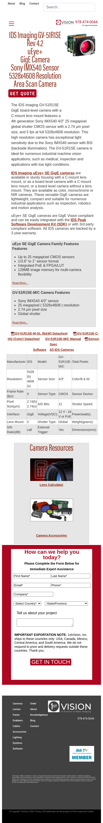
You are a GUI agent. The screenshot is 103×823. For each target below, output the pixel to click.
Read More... (20, 283)
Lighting (17, 737)
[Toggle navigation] (8, 22)
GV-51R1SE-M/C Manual (63, 339)
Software (39, 350)
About (11, 3)
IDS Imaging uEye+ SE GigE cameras (42, 173)
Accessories (19, 731)
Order (33, 703)
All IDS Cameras (62, 350)
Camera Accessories (51, 535)
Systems (17, 743)
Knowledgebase (39, 714)
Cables (16, 726)
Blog (22, 3)
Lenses (17, 709)
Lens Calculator (51, 485)
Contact (34, 3)
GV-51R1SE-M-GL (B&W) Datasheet (39, 333)
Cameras (18, 703)
